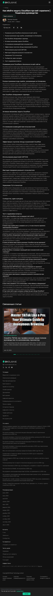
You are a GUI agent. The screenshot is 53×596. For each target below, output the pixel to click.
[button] (9, 16)
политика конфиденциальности (19, 577)
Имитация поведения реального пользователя (18, 52)
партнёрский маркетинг (10, 335)
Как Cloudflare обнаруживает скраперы (16, 38)
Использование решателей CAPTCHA (15, 49)
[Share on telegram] (9, 367)
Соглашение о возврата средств (45, 577)
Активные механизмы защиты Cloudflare (16, 41)
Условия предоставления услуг (7, 578)
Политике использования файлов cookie (31, 578)
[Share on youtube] (12, 367)
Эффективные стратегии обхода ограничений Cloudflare (21, 47)
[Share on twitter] (3, 367)
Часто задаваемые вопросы (13, 61)
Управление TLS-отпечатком (13, 55)
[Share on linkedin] (6, 367)
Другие (40, 566)
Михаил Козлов (12, 19)
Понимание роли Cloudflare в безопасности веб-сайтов (21, 33)
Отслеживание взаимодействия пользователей (19, 44)
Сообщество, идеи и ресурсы (13, 58)
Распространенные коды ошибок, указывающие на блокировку (23, 35)
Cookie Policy (19, 591)
